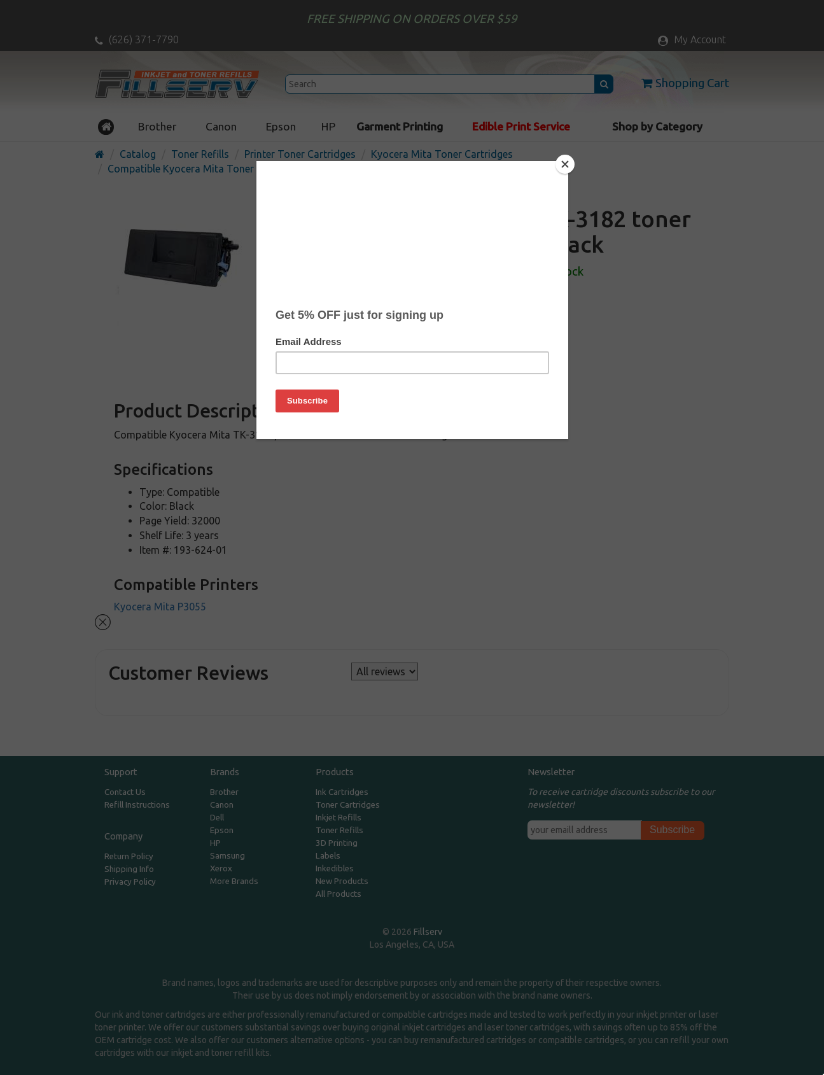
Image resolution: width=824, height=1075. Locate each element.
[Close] (565, 164)
